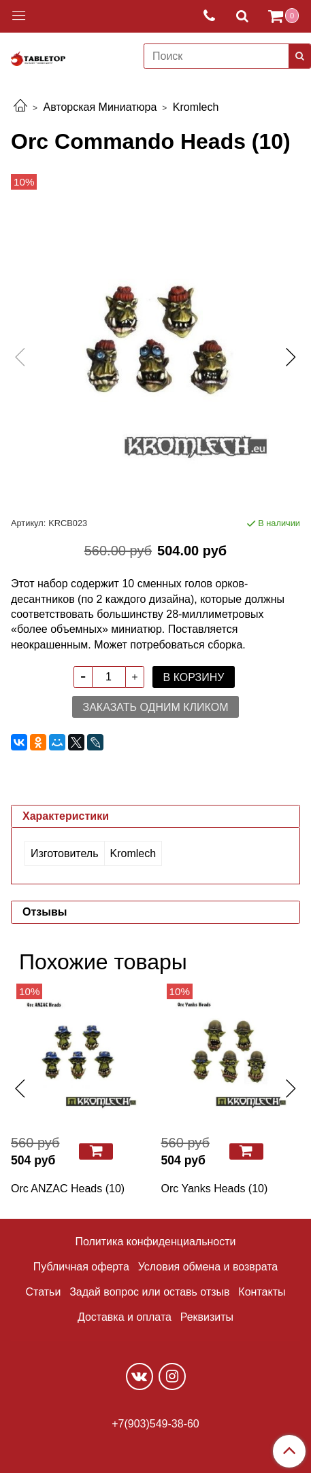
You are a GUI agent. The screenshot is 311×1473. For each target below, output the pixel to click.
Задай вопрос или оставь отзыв (149, 1292)
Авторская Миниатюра (100, 107)
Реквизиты (206, 1317)
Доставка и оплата (124, 1317)
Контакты (261, 1292)
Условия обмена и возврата (208, 1266)
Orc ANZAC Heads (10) (68, 1188)
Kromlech (196, 107)
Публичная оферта (81, 1266)
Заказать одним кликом (156, 707)
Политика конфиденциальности (155, 1241)
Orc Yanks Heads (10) (214, 1188)
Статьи (43, 1292)
